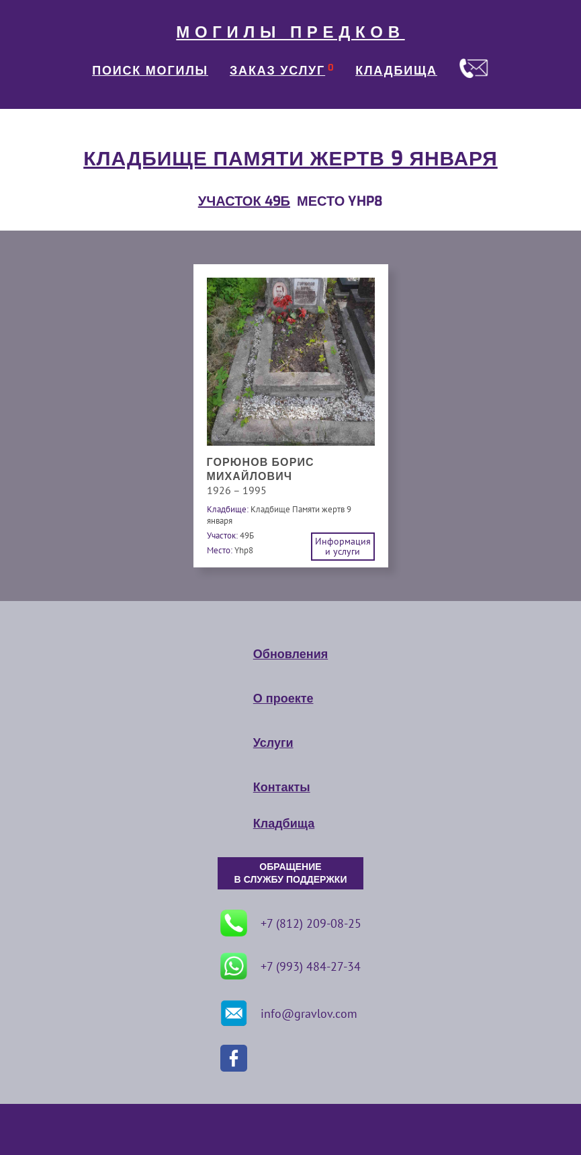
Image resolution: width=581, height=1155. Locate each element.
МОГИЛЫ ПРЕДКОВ (290, 32)
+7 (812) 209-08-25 (290, 923)
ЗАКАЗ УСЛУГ (277, 71)
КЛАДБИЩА (396, 71)
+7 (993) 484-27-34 (290, 966)
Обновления (290, 654)
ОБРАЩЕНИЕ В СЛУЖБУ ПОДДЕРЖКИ (290, 873)
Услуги (273, 743)
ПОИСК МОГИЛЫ (150, 71)
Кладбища (283, 823)
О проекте (283, 698)
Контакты (281, 787)
